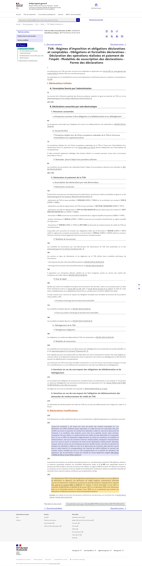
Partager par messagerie (122, 36)
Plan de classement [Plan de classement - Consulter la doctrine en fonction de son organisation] (30, 14)
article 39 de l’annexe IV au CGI (99, 289)
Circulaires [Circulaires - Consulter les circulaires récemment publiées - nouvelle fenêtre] (75, 523)
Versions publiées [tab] (23, 40)
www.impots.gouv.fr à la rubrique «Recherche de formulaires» (68, 98)
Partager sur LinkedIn (117, 36)
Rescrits (60, 14)
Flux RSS (46, 517)
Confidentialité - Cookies (60, 559)
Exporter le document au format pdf (107, 31)
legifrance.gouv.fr (104, 551)
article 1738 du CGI (113, 383)
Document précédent (54, 44)
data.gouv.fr (118, 551)
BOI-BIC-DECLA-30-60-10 (77, 275)
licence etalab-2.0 (53, 563)
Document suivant (117, 44)
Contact (18, 520)
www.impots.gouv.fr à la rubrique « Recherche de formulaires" (68, 196)
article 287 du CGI (75, 289)
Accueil (18, 14)
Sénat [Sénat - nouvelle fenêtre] (73, 538)
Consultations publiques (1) (46, 14)
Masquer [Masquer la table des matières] (23, 45)
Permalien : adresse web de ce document (117, 31)
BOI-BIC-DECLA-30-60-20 (94, 266)
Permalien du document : (53, 504)
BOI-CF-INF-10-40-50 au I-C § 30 (96, 389)
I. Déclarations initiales (26, 49)
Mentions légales (38, 559)
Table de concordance (50, 520)
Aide (17, 517)
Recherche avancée (96, 20)
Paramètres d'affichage (78, 559)
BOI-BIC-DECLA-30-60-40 (105, 337)
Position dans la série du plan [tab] (27, 36)
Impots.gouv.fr (76, 535)
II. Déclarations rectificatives (27, 61)
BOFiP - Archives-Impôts (73, 14)
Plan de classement (28, 24)
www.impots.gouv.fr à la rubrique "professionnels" (64, 249)
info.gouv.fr (76, 551)
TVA (37, 24)
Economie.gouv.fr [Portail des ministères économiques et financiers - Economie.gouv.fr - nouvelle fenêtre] (76, 532)
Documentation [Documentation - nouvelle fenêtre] (48, 523)
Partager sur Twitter (112, 36)
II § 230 (49, 79)
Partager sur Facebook (107, 36)
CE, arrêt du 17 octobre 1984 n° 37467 (66, 485)
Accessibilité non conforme (23, 559)
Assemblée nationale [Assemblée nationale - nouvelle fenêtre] (77, 517)
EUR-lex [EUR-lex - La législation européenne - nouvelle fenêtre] (74, 529)
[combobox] (47, 20)
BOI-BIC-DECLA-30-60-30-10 (94, 262)
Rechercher (78, 20)
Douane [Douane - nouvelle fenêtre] (74, 526)
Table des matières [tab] (23, 32)
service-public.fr (89, 551)
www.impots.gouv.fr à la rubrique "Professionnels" (69, 351)
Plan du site (48, 559)
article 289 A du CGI (85, 147)
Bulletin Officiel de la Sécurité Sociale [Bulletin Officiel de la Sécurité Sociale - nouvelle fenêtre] (82, 520)
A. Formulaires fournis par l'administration (29, 52)
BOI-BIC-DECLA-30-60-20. (82, 309)
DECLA (43, 24)
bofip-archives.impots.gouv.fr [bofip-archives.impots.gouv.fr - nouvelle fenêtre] (52, 526)
